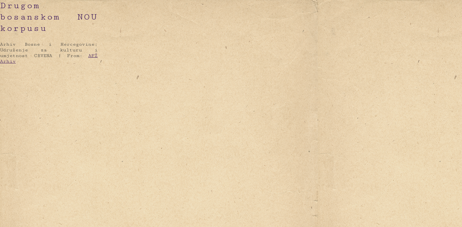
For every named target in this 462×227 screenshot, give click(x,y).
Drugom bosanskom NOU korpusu (49, 16)
